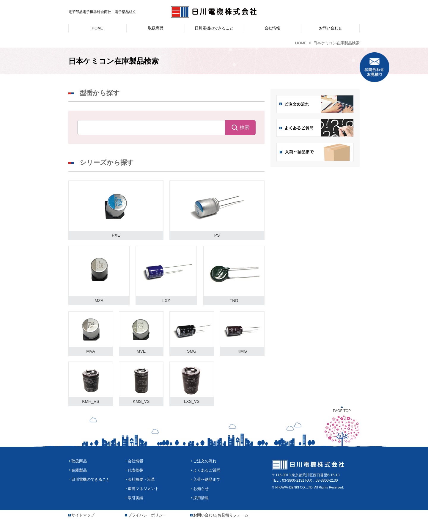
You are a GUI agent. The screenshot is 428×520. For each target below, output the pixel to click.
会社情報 (135, 461)
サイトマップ (83, 515)
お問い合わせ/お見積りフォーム (220, 515)
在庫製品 (79, 470)
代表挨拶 (135, 470)
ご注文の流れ (204, 461)
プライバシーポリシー (147, 515)
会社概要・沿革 (141, 479)
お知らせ (201, 488)
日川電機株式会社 (214, 12)
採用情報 (201, 498)
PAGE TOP (342, 411)
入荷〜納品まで (206, 479)
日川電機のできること (90, 479)
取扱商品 (79, 461)
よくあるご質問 (206, 470)
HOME (301, 43)
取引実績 (135, 498)
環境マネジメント (143, 488)
